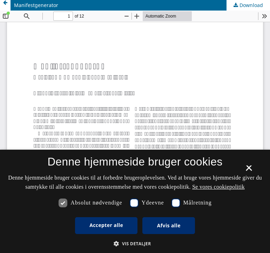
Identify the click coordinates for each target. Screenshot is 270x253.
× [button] (249, 170)
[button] (135, 243)
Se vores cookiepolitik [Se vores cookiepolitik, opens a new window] (218, 187)
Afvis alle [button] (169, 225)
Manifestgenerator (36, 5)
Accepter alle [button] (106, 225)
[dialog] (135, 201)
